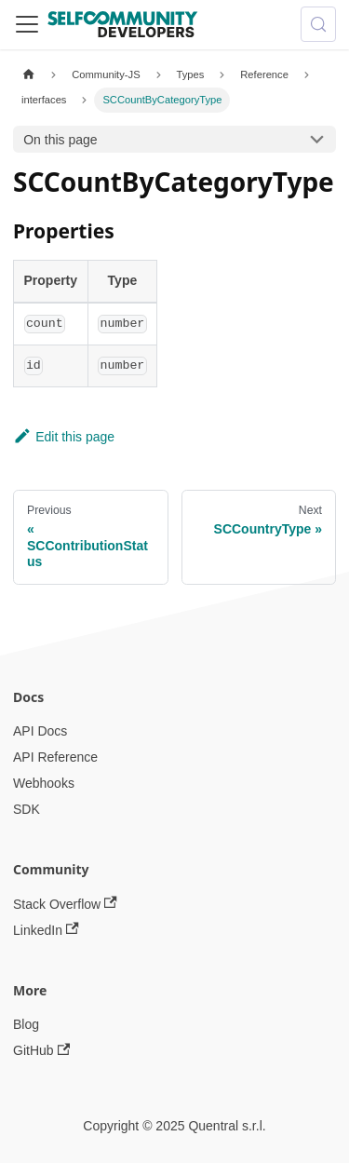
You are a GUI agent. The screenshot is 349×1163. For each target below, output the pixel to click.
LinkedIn (46, 930)
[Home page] (28, 75)
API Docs (40, 730)
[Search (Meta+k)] (318, 24)
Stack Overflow (65, 904)
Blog (26, 1024)
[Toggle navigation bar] (27, 24)
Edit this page (63, 436)
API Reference (55, 757)
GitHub (41, 1051)
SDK (26, 809)
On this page (60, 139)
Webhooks (43, 783)
